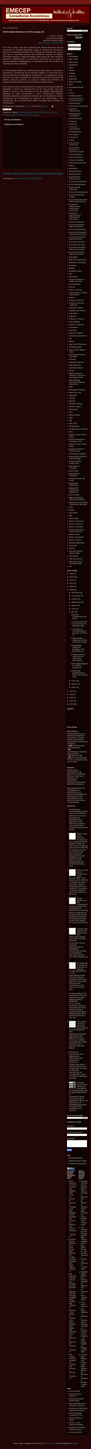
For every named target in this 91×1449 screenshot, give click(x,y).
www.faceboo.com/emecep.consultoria (77, 753)
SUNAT (72, 548)
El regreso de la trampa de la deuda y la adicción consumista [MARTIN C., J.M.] (78, 968)
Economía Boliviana (77, 184)
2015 (72, 698)
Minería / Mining (75, 404)
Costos (72, 140)
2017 (72, 691)
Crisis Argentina (75, 154)
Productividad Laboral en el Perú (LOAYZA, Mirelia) (79, 640)
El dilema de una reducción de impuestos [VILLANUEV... (78, 658)
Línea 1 (72, 371)
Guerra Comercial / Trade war (76, 304)
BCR (71, 84)
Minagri (72, 398)
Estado (72, 268)
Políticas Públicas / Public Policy (76, 450)
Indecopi (72, 316)
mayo (74, 609)
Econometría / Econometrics (75, 178)
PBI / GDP (73, 423)
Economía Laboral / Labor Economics (33, 112)
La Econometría (75, 1432)
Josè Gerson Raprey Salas (77, 351)
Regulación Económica (73, 484)
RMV (71, 507)
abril (73, 612)
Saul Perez (73, 513)
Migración (73, 395)
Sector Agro (74, 518)
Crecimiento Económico (74, 144)
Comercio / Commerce (78, 106)
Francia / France (75, 290)
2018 (72, 590)
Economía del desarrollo (74, 188)
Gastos (72, 297)
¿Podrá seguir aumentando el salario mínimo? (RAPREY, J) (78, 811)
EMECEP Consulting (77, 263)
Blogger (74, 1443)
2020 (72, 583)
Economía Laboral (76, 222)
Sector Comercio (76, 524)
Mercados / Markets (77, 390)
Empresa (72, 265)
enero (74, 687)
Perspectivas (74, 426)
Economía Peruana (77, 245)
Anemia (72, 76)
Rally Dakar (74, 471)
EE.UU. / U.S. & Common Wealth (76, 1424)
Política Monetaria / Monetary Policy (77, 440)
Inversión (73, 330)
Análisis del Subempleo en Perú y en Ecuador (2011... (79, 674)
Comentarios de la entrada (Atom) (28, 178)
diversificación (75, 174)
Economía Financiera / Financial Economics (78, 201)
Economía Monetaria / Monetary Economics (78, 233)
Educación (73, 257)
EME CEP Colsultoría (77, 260)
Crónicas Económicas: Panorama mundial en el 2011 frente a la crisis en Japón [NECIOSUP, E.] (78, 1088)
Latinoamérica (75, 365)
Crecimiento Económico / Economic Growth (76, 150)
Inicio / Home (74, 1391)
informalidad (74, 322)
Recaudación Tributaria (74, 475)
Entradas (72, 45)
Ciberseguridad (75, 96)
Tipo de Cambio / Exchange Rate (76, 563)
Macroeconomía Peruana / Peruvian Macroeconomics (77, 375)
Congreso (73, 121)
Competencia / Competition (75, 115)
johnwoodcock (49, 1443)
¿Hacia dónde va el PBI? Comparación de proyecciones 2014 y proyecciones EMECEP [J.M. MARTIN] (78, 904)
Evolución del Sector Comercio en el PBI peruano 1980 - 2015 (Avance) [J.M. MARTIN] (78, 875)
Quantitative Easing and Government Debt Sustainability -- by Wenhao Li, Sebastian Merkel (84, 1368)
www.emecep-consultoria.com (50, 43)
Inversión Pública (76, 333)
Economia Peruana (77, 242)
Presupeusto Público (77, 454)
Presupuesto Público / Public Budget (78, 458)
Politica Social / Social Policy (78, 445)
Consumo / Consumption (74, 128)
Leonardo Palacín (76, 368)
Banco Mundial (75, 82)
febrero (74, 684)
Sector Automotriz (76, 521)
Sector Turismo (75, 540)
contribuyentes (75, 132)
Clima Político (74, 103)
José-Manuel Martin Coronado (77, 356)
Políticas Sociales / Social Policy (76, 1400)
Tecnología (73, 556)
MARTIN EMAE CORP (77, 1161)
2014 (72, 701)
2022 (72, 577)
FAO (71, 274)
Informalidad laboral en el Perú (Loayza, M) (79, 666)
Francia (72, 287)
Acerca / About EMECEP (75, 1395)
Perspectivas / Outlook (78, 429)
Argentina (73, 79)
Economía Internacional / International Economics (75, 216)
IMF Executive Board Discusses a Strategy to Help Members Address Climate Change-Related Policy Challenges (72, 1288)
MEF (71, 387)
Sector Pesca (74, 534)
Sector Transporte (76, 537)
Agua (71, 68)
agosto (74, 605)
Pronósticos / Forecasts (74, 467)
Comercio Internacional (74, 110)
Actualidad (73, 57)
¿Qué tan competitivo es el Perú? (78, 617)
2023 (72, 574)
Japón (71, 341)
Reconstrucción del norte (77, 480)
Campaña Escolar (76, 87)
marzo (74, 681)
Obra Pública (74, 415)
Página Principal (36, 173)
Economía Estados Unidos (76, 196)
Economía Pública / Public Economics (77, 253)
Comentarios (74, 49)
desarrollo (73, 168)
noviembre (76, 596)
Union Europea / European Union (75, 1414)
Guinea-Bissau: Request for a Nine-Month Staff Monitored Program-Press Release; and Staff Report (72, 1253)
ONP (71, 418)
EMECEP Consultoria (77, 1164)
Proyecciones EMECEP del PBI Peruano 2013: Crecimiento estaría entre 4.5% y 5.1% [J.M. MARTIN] (78, 935)
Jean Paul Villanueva (77, 344)
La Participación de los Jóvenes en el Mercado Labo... (79, 624)
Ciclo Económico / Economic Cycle (76, 99)
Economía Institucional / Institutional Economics (74, 207)
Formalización (75, 284)
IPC (70, 339)
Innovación (73, 327)
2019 (72, 587)
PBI (70, 421)
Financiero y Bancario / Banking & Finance (78, 1409)
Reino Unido (74, 495)
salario (71, 510)
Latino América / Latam (76, 1419)
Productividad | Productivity (75, 462)
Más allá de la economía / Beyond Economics (77, 382)
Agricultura (73, 62)
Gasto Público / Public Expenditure (78, 294)
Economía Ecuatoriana (78, 192)
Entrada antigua (54, 173)
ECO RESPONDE (76, 1158)
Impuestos (73, 313)
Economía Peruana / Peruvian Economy (77, 248)
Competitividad (75, 118)
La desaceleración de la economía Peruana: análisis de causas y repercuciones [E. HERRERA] (78, 997)
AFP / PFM (73, 59)
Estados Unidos (75, 271)
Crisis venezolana (76, 160)
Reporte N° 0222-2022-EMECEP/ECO (77, 499)
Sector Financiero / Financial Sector (76, 531)
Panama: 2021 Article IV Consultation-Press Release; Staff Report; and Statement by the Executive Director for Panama (72, 1328)
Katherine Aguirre (76, 362)
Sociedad (73, 546)
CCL (70, 90)
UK (70, 566)
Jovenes (72, 359)
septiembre (76, 602)
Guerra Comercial (76, 300)
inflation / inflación (76, 319)
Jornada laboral (75, 347)
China (71, 93)
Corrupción (73, 137)
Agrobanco (73, 65)
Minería (72, 401)
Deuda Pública (75, 171)
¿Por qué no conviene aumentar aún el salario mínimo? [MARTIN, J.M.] (78, 1027)
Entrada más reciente (15, 173)
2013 (72, 704)
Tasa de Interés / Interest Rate (76, 552)
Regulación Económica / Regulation (74, 490)
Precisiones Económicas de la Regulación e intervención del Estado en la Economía (76, 1057)
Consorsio (73, 124)
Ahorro (72, 70)
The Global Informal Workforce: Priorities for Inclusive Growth (72, 1363)
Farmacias (73, 277)
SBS (70, 516)
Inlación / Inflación (76, 325)
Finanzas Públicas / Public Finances (77, 280)
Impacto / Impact (76, 308)
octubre (74, 599)
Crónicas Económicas (78, 163)
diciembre (75, 593)
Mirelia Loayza (33, 115)
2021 (72, 580)
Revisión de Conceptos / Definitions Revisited (78, 503)
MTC (71, 412)
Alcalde (72, 73)
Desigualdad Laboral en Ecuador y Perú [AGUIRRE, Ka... (78, 648)
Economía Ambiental (77, 182)
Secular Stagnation (77, 543)
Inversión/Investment (77, 336)
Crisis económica (76, 157)
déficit (71, 166)
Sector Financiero (76, 527)
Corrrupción (74, 135)
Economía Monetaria (77, 229)
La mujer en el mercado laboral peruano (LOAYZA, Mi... (79, 632)
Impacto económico (77, 311)
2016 (72, 694)
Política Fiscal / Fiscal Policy (77, 436)
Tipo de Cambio (75, 559)
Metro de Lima (75, 393)
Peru (71, 432)
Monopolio (73, 409)
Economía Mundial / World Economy (77, 238)
